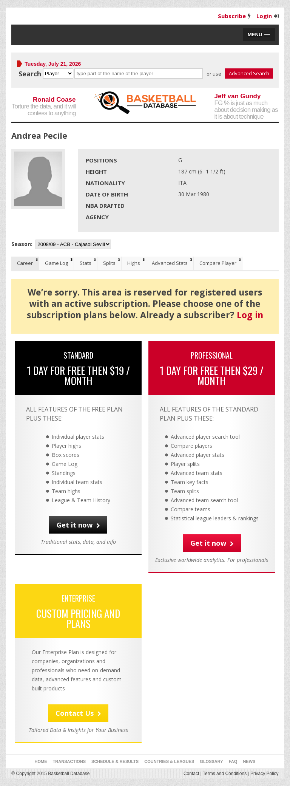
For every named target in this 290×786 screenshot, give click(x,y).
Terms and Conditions (225, 773)
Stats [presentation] (85, 263)
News (249, 761)
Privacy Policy (264, 773)
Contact (191, 773)
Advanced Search (249, 73)
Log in (250, 315)
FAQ (233, 761)
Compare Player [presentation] (217, 263)
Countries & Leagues (169, 761)
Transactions (69, 761)
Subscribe (232, 16)
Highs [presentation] (133, 263)
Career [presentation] (25, 263)
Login (264, 16)
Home (41, 761)
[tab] (25, 263)
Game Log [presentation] (56, 263)
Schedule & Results (115, 761)
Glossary (211, 761)
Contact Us (78, 713)
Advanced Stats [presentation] (170, 263)
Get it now (78, 524)
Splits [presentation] (109, 263)
